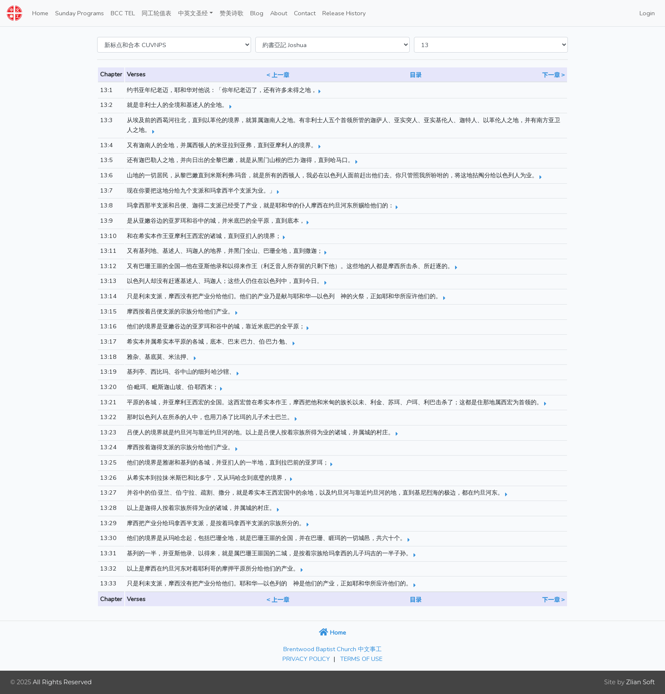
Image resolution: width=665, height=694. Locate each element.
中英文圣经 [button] (193, 13)
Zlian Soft (640, 682)
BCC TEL (123, 13)
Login (647, 13)
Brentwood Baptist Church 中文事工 (332, 649)
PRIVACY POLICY (306, 659)
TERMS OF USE (361, 659)
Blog (256, 13)
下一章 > (553, 74)
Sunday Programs (79, 13)
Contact (305, 13)
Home (40, 13)
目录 (416, 74)
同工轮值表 (156, 13)
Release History (344, 13)
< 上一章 (277, 74)
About (278, 13)
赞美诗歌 (231, 13)
